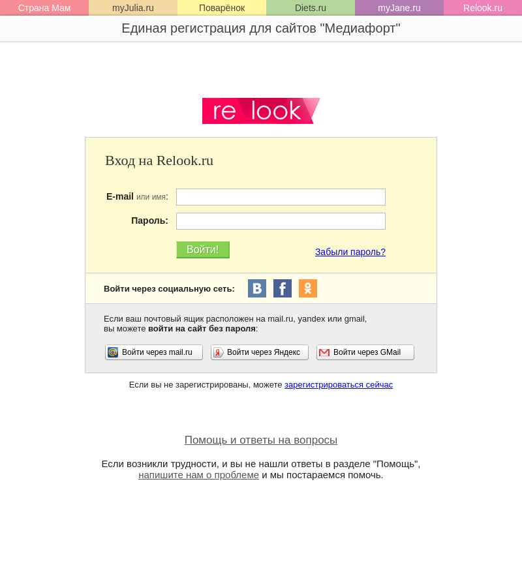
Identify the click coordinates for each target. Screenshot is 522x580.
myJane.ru (399, 8)
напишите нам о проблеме (198, 474)
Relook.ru (482, 8)
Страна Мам (44, 8)
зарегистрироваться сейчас (338, 384)
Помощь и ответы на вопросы (261, 440)
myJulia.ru (133, 8)
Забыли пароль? (350, 252)
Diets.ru (310, 8)
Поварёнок (222, 8)
